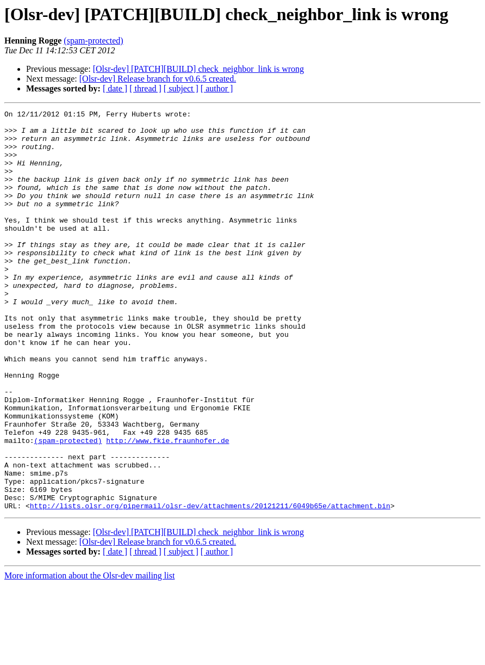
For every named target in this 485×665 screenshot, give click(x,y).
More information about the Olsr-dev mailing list (89, 655)
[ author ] (217, 88)
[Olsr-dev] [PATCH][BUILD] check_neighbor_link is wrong (198, 68)
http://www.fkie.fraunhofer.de (167, 507)
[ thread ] (145, 88)
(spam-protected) (93, 40)
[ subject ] (181, 88)
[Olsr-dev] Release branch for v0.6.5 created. (157, 78)
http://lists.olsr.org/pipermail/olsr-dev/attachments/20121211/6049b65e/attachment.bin (210, 585)
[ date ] (115, 88)
